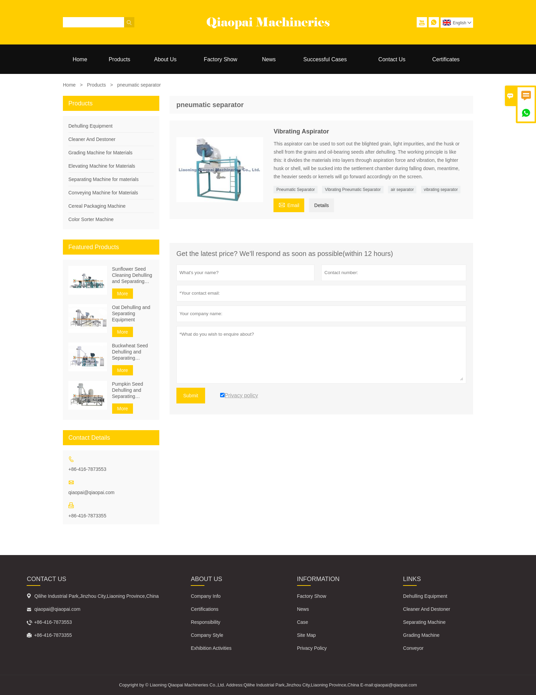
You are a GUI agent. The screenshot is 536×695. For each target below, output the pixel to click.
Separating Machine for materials (103, 179)
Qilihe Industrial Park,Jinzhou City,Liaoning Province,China (96, 596)
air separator (402, 189)
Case (302, 622)
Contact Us (391, 59)
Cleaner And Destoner (92, 139)
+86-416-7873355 (87, 515)
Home (79, 59)
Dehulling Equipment (90, 126)
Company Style (207, 635)
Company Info (205, 596)
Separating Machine (424, 622)
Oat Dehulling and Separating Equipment (131, 313)
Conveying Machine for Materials (103, 192)
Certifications (204, 609)
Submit (190, 395)
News (269, 59)
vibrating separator (441, 189)
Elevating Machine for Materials (101, 166)
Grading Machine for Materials (100, 152)
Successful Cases (325, 59)
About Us (165, 59)
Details (321, 205)
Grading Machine (421, 635)
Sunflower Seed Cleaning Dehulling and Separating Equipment (132, 275)
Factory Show (220, 59)
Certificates (446, 59)
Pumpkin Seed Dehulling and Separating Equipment (127, 390)
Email (289, 204)
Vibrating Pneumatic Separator (352, 189)
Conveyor (413, 648)
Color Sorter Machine (90, 219)
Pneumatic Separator (295, 189)
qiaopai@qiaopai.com (91, 492)
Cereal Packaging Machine (96, 206)
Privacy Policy (312, 648)
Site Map (306, 635)
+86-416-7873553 (87, 469)
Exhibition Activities (211, 648)
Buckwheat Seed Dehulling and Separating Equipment (130, 352)
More (122, 293)
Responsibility (205, 622)
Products (119, 59)
